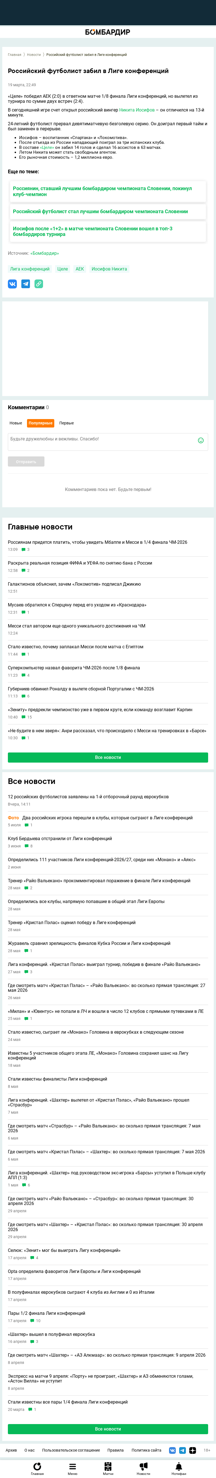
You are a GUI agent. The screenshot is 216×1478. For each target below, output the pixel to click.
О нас (29, 1450)
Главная (14, 55)
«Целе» (47, 147)
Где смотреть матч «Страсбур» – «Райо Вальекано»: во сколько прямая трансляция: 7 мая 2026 (104, 1128)
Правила (115, 1450)
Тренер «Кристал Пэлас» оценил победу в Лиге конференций (72, 922)
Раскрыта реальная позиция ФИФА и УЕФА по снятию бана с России (80, 563)
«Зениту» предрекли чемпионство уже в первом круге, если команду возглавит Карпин (100, 709)
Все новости (108, 757)
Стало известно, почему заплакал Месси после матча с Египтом (75, 646)
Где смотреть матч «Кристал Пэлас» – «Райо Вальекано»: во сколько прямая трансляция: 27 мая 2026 (106, 988)
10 (38, 1321)
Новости (34, 55)
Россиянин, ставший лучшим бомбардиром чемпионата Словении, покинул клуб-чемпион (102, 191)
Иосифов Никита (109, 269)
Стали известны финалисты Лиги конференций (57, 1079)
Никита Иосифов (137, 110)
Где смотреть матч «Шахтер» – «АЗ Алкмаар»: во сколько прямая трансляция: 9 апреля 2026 (107, 1355)
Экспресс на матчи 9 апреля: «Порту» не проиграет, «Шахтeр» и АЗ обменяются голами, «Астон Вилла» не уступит (100, 1379)
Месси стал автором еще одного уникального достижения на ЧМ (76, 626)
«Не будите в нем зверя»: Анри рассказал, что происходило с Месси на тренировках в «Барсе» (107, 730)
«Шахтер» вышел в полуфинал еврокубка (51, 1334)
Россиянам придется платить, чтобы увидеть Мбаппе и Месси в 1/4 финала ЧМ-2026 (97, 542)
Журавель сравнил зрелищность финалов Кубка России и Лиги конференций (89, 943)
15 (29, 717)
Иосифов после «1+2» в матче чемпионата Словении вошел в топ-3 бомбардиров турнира (92, 231)
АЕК (80, 269)
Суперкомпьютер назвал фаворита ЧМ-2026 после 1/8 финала (74, 667)
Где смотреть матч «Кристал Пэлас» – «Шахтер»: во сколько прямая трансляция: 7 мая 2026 (106, 1151)
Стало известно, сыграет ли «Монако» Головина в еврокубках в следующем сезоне (96, 1032)
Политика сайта (146, 1450)
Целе (62, 269)
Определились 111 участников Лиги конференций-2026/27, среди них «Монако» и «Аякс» (102, 859)
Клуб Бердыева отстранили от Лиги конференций (60, 838)
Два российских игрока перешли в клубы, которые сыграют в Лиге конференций (100, 817)
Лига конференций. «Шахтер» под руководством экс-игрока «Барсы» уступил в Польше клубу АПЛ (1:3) (107, 1175)
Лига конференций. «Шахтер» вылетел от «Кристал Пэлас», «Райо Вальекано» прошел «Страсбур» (98, 1103)
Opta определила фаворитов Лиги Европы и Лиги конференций (74, 1271)
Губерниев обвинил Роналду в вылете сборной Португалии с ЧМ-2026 (81, 689)
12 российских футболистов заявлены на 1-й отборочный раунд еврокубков (88, 796)
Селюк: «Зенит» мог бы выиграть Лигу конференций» (64, 1250)
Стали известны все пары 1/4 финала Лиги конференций (68, 1402)
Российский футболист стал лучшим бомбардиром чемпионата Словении (100, 211)
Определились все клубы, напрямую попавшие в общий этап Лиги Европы (86, 901)
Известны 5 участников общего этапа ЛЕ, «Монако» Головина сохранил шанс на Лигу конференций (98, 1056)
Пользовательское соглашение (71, 1450)
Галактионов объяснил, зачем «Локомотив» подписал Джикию (74, 584)
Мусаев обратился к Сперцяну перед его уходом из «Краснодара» (77, 605)
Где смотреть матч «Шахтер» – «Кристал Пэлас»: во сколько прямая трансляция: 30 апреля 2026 (105, 1227)
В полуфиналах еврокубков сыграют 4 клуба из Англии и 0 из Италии (81, 1292)
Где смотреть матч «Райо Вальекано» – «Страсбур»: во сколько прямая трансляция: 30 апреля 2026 (101, 1201)
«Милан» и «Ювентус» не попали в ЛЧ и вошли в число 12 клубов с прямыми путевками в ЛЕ (106, 1011)
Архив (11, 1450)
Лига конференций (30, 269)
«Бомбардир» (44, 253)
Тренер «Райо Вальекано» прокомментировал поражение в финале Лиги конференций (99, 880)
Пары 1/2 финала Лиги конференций (46, 1313)
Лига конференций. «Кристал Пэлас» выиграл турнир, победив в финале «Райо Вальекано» (104, 964)
